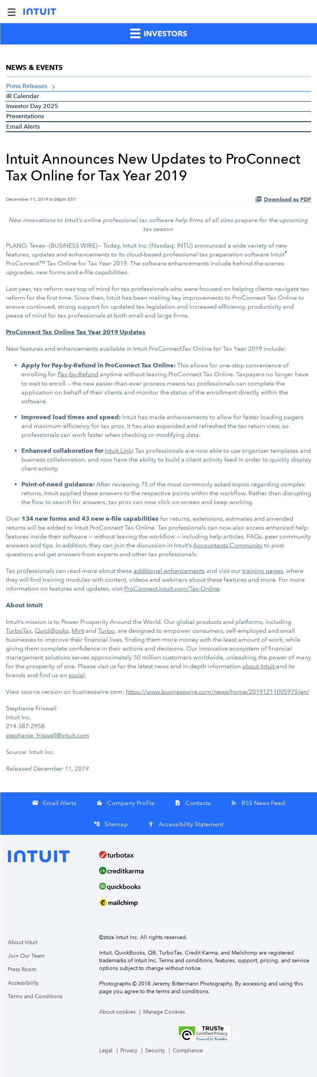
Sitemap (111, 824)
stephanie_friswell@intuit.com (47, 735)
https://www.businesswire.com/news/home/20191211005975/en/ (217, 691)
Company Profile (125, 803)
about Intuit (259, 666)
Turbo (106, 630)
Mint (78, 630)
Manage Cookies (164, 1012)
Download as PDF (283, 199)
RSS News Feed (258, 803)
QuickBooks (52, 630)
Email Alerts (23, 126)
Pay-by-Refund (78, 374)
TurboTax (19, 630)
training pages (262, 570)
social (77, 675)
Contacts (193, 803)
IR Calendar (22, 96)
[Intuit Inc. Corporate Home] (39, 11)
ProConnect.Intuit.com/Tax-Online (171, 588)
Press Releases (26, 86)
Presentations (25, 116)
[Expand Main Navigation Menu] (11, 11)
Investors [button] (158, 33)
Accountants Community (227, 545)
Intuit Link (118, 450)
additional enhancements (169, 570)
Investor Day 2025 (32, 106)
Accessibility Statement (185, 824)
